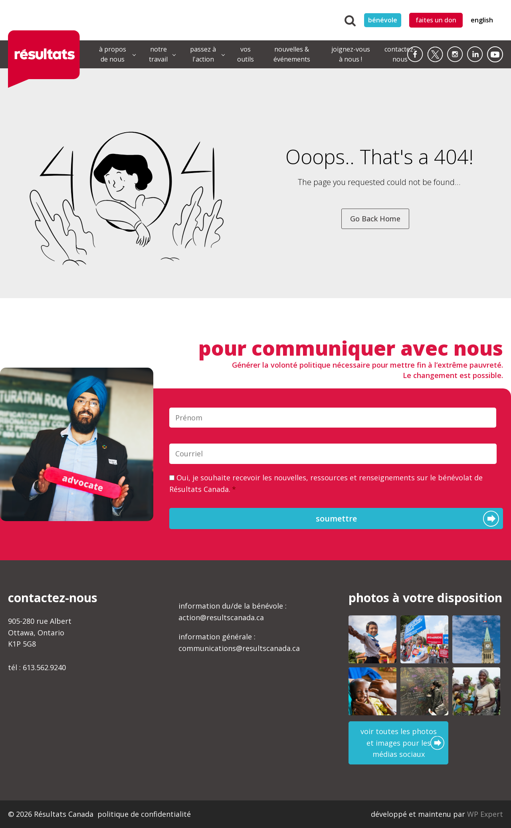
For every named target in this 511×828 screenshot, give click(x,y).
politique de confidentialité (144, 814)
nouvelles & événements (291, 54)
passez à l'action (203, 54)
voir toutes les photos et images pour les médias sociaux (398, 742)
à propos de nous (112, 54)
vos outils (245, 54)
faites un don (436, 20)
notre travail (158, 54)
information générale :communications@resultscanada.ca (239, 642)
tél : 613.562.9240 (37, 667)
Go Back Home (375, 218)
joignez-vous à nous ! (350, 54)
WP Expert (485, 814)
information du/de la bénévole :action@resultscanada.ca (232, 611)
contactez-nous (400, 54)
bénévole (382, 20)
